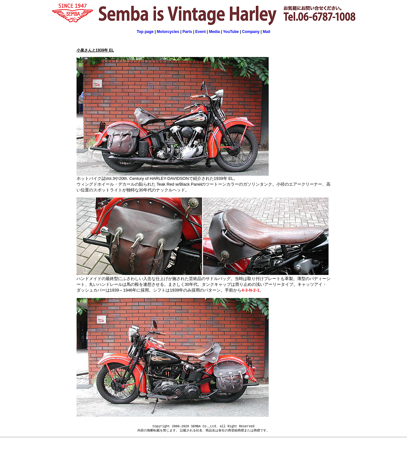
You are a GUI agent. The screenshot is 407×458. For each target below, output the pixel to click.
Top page (145, 31)
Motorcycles (168, 31)
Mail (266, 31)
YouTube (231, 31)
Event (201, 31)
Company (251, 31)
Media (214, 31)
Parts (187, 31)
